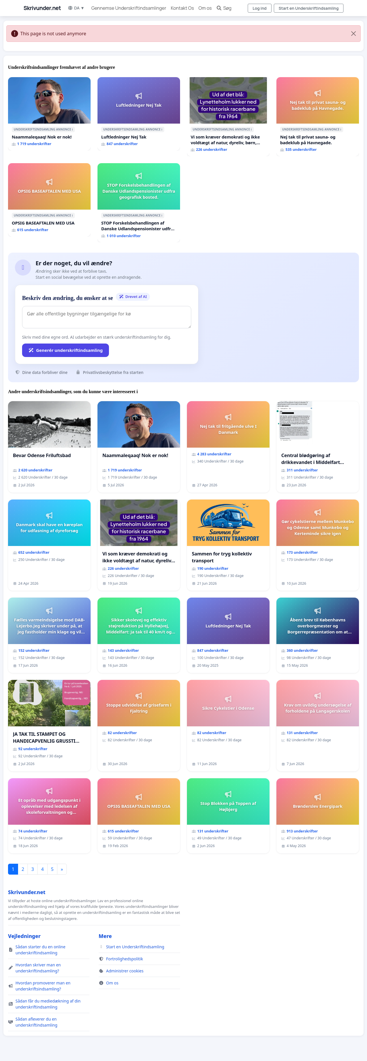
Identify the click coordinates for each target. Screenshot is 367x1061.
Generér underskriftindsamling (65, 350)
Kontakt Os (182, 8)
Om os (205, 8)
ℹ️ (72, 129)
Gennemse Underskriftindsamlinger (128, 8)
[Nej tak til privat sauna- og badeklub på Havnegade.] (317, 116)
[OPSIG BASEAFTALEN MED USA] (49, 200)
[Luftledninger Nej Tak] (138, 114)
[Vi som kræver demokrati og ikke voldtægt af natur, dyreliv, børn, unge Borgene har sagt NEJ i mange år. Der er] (228, 116)
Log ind (260, 8)
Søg (223, 8)
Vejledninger (24, 936)
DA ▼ (76, 8)
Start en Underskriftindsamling (309, 8)
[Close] (353, 34)
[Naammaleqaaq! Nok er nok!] (49, 114)
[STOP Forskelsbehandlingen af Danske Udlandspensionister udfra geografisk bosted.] (138, 202)
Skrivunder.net (42, 8)
